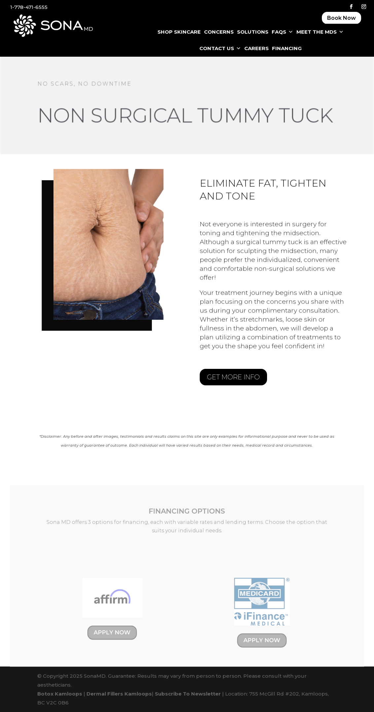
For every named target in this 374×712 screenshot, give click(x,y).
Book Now (341, 18)
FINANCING (287, 48)
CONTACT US (220, 48)
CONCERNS (219, 32)
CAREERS (256, 48)
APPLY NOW (114, 633)
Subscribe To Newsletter (188, 694)
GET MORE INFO (233, 377)
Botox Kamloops (59, 694)
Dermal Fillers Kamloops (119, 694)
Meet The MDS (320, 32)
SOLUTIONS (252, 32)
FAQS (282, 32)
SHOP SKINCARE (179, 32)
